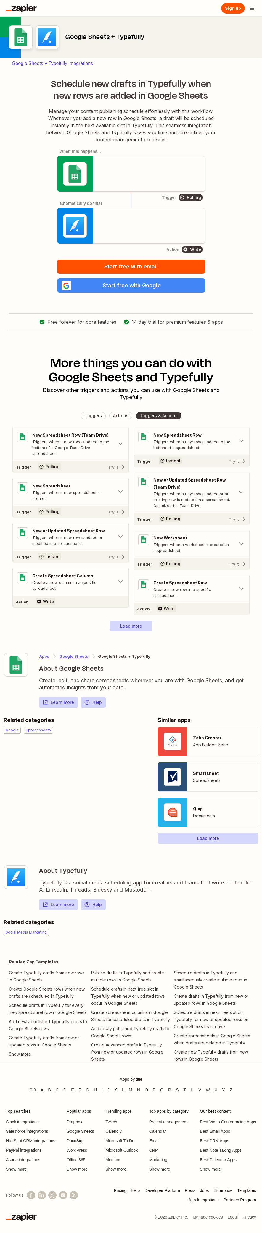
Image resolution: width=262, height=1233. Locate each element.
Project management (168, 1121)
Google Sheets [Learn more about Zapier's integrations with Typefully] (73, 656)
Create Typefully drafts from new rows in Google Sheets (46, 976)
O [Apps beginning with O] (146, 1090)
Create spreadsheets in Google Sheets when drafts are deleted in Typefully (212, 1039)
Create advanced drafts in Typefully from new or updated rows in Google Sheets (127, 1052)
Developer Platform (162, 1190)
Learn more (58, 702)
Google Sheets (80, 1131)
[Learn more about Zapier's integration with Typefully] (16, 877)
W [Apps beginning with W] (208, 1090)
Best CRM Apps (214, 1140)
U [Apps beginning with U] (192, 1090)
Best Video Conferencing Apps (228, 1121)
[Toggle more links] (48, 1054)
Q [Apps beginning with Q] (161, 1090)
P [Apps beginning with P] (154, 1090)
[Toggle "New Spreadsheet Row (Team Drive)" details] (70, 444)
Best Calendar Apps (218, 1159)
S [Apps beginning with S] (177, 1090)
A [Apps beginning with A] (42, 1090)
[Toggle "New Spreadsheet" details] (70, 492)
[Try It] (70, 467)
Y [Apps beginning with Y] (223, 1090)
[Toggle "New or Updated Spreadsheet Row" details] (70, 537)
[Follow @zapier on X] (52, 1195)
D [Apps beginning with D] (64, 1090)
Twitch (111, 1121)
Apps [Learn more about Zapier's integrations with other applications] (44, 656)
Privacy (249, 1217)
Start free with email (131, 266)
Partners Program (240, 1200)
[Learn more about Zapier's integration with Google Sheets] (16, 665)
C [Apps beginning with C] (57, 1090)
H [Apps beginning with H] (95, 1090)
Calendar (157, 1131)
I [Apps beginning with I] (102, 1090)
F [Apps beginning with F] (80, 1090)
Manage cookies (208, 1217)
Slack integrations (22, 1121)
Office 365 (76, 1159)
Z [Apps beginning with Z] (230, 1090)
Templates (246, 1190)
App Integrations (204, 1200)
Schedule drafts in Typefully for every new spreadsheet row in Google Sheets (48, 1009)
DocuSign (76, 1140)
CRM (154, 1150)
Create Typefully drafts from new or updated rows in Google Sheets (44, 1041)
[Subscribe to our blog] (74, 1195)
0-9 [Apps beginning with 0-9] (33, 1090)
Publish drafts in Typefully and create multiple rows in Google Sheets (127, 976)
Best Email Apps (215, 1131)
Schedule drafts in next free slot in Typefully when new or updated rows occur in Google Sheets (128, 996)
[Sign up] (233, 8)
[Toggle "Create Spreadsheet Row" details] (192, 589)
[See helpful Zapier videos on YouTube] (63, 1195)
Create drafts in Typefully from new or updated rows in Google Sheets (211, 1000)
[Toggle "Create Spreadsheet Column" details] (70, 582)
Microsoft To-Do (119, 1140)
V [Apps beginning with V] (199, 1090)
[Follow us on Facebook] (31, 1195)
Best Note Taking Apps (221, 1150)
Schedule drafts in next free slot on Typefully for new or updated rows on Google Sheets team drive (211, 1019)
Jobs (204, 1190)
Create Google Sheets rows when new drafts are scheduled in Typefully (47, 992)
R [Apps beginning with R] (169, 1090)
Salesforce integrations (27, 1131)
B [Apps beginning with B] (49, 1090)
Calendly (113, 1131)
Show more (16, 1169)
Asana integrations (23, 1159)
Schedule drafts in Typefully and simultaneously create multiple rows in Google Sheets (210, 979)
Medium (112, 1159)
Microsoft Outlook (121, 1150)
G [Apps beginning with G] (87, 1090)
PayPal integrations (24, 1150)
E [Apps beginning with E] (72, 1090)
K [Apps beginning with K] (115, 1090)
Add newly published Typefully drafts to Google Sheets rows (48, 1025)
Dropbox (74, 1121)
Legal (233, 1217)
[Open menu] (252, 8)
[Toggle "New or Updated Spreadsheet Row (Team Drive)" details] (192, 492)
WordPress (77, 1150)
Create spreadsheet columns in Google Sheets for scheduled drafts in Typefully (130, 1016)
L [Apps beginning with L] (123, 1090)
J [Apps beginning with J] (108, 1090)
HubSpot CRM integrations (30, 1140)
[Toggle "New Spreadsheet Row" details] (192, 441)
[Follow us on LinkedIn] (42, 1195)
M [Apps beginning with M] (130, 1090)
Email (154, 1140)
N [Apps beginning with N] (138, 1090)
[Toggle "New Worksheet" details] (192, 544)
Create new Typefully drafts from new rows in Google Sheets (211, 1055)
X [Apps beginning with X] (216, 1090)
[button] (131, 285)
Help (93, 702)
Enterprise (222, 1190)
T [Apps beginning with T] (185, 1090)
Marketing (158, 1159)
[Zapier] (21, 8)
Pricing (120, 1190)
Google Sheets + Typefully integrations (52, 63)
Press (190, 1190)
